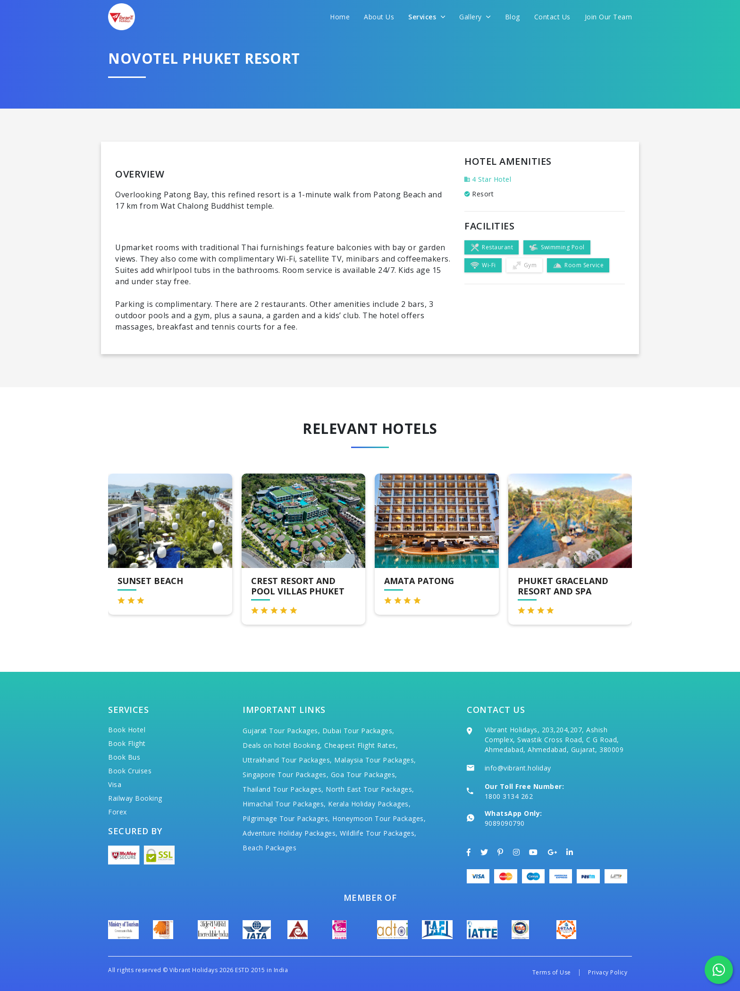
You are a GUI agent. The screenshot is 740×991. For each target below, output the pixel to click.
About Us (379, 16)
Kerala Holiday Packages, (369, 803)
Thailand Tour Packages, (283, 789)
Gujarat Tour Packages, (281, 730)
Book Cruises (129, 770)
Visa (114, 784)
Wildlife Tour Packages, (378, 833)
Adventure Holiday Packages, (290, 833)
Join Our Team (608, 16)
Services (426, 16)
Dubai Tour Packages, (358, 730)
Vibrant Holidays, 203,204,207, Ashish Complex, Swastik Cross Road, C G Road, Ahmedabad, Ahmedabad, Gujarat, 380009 (554, 739)
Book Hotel (126, 729)
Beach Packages (269, 847)
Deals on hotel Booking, (282, 745)
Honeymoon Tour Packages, (379, 818)
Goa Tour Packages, (364, 774)
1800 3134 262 (509, 796)
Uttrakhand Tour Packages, (287, 759)
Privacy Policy (607, 972)
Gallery (475, 16)
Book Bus (124, 757)
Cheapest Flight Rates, (361, 745)
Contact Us (552, 16)
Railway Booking (135, 798)
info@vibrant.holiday (518, 767)
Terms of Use (551, 972)
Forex (117, 811)
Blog (512, 16)
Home (340, 16)
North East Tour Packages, (370, 789)
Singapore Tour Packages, (285, 774)
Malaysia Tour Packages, (375, 759)
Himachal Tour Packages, (284, 803)
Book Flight (127, 743)
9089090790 (505, 823)
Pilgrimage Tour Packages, (286, 818)
